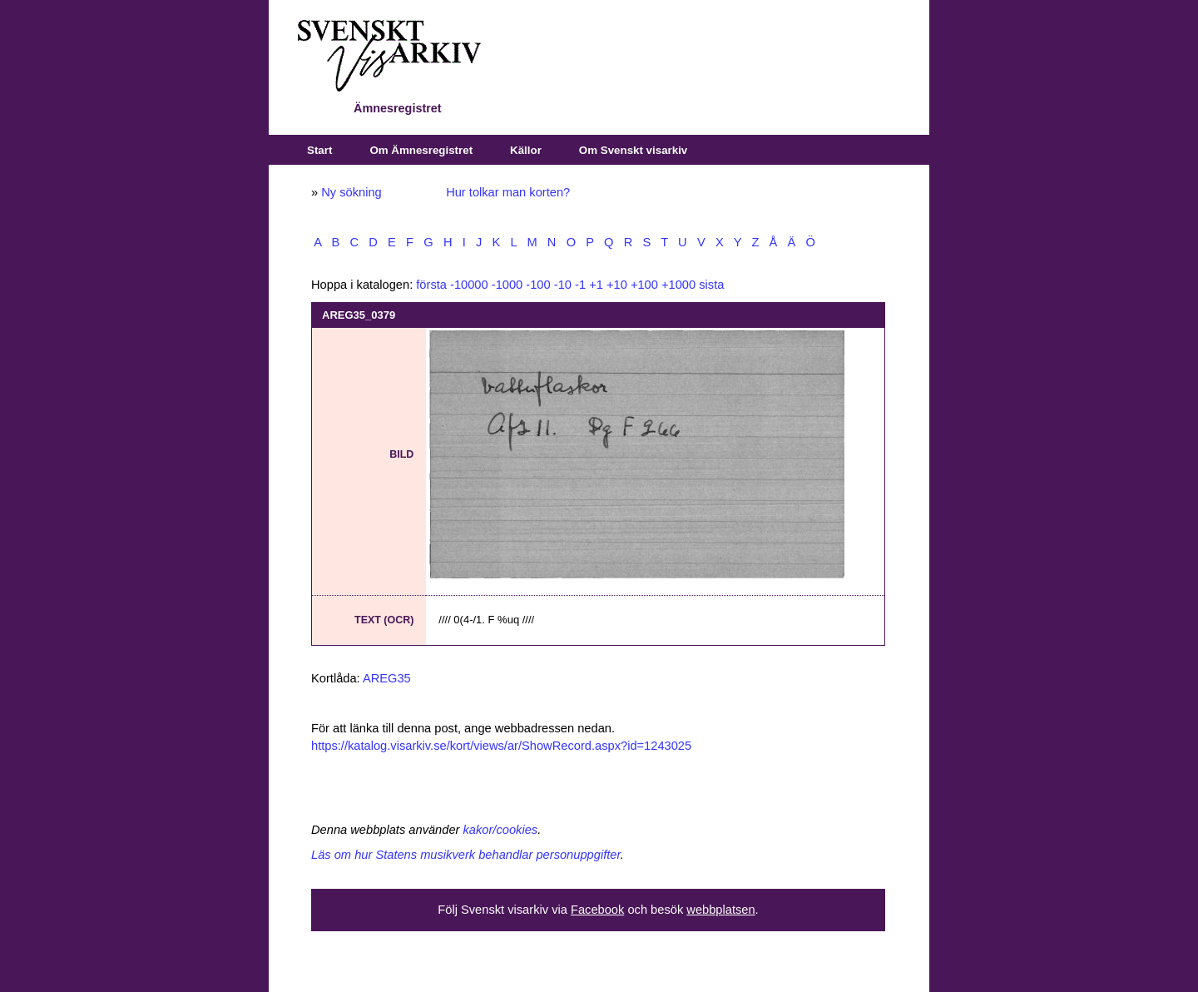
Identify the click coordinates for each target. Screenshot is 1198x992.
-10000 (469, 284)
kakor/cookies (500, 829)
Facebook (597, 909)
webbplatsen (720, 909)
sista (711, 284)
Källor (526, 150)
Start (319, 150)
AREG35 (387, 678)
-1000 (507, 284)
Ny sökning (351, 192)
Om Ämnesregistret (421, 150)
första (431, 284)
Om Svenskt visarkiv (633, 150)
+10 (616, 284)
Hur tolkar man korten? (508, 192)
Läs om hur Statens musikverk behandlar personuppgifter (466, 854)
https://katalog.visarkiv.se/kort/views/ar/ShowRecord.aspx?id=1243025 (501, 745)
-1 (580, 284)
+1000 (678, 284)
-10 (563, 284)
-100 (538, 284)
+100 (644, 284)
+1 (596, 284)
